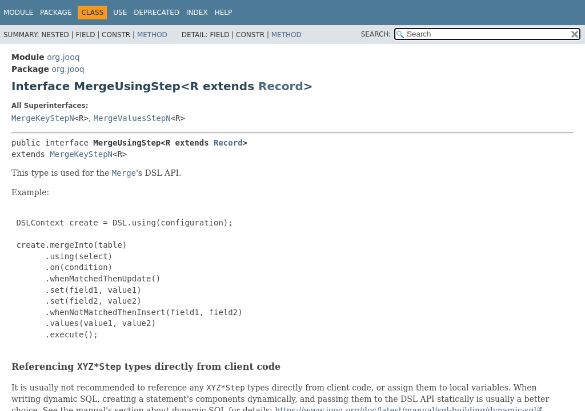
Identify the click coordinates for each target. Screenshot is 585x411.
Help (224, 13)
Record (280, 86)
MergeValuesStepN (132, 118)
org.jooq (63, 57)
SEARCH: (376, 34)
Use (120, 13)
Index (197, 13)
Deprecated (156, 13)
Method (152, 35)
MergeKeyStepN (42, 118)
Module (18, 13)
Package (55, 13)
